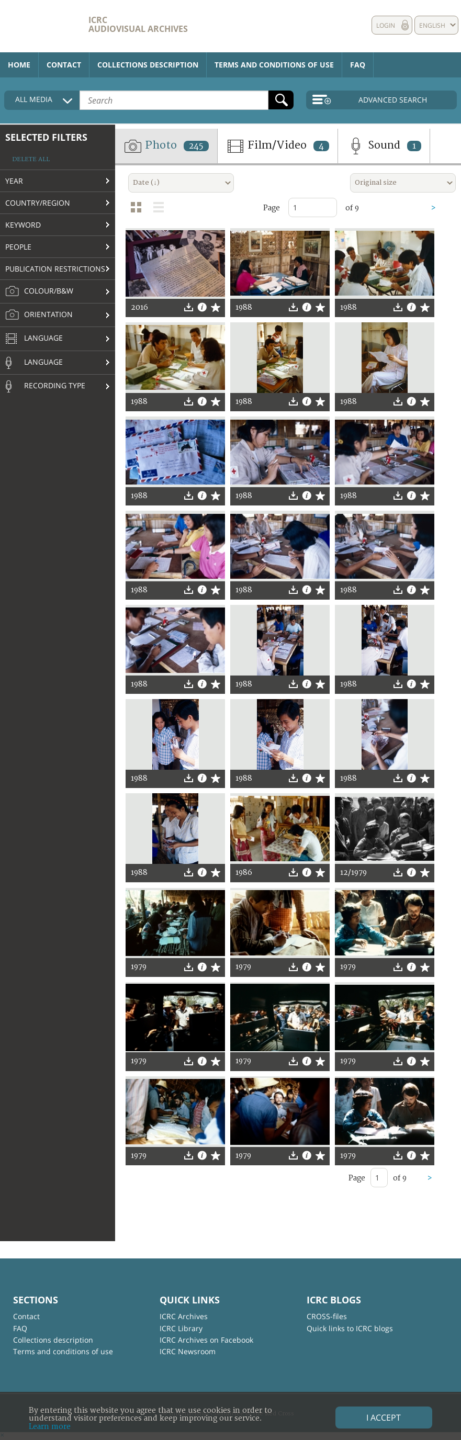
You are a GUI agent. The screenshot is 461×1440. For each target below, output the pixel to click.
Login (385, 25)
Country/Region (37, 203)
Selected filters (46, 137)
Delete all (31, 159)
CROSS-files (327, 1316)
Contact (64, 65)
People (18, 247)
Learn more (50, 1426)
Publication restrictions (55, 269)
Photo (166, 146)
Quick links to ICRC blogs (350, 1328)
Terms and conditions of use (274, 65)
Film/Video (277, 146)
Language (34, 339)
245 (196, 146)
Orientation (39, 315)
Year (14, 181)
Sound (383, 146)
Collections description (147, 65)
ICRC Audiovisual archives (138, 24)
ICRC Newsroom (188, 1351)
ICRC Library (181, 1328)
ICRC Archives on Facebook (206, 1340)
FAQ (357, 65)
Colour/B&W (39, 291)
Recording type (45, 386)
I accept (383, 1417)
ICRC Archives (184, 1316)
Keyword (23, 225)
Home (19, 65)
